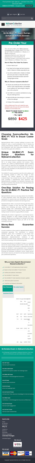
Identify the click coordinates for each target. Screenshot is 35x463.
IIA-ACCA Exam (6, 386)
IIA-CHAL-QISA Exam (7, 368)
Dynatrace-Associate (29, 315)
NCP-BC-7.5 (17, 316)
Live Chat (21, 14)
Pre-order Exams (18, 287)
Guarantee (4, 432)
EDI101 (17, 299)
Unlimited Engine (6, 438)
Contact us (4, 429)
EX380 (29, 299)
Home (2, 31)
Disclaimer (4, 425)
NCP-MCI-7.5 (29, 308)
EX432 (29, 302)
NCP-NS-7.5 (21, 316)
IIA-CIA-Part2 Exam (7, 403)
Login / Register (12, 14)
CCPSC (25, 328)
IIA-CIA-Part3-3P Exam (8, 392)
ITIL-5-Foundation (29, 322)
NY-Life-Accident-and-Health (29, 333)
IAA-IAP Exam (5, 362)
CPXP (21, 328)
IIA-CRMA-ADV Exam (7, 374)
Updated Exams (8, 293)
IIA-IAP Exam (5, 380)
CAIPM (25, 342)
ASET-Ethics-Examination (25, 316)
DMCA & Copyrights (7, 434)
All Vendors (5, 423)
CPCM (29, 342)
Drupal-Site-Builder (21, 301)
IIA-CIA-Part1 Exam (7, 409)
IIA (6, 31)
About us (4, 431)
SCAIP (17, 328)
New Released (7, 287)
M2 (17, 342)
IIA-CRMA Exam (6, 398)
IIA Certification (11, 31)
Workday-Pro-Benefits (25, 301)
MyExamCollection (14, 24)
